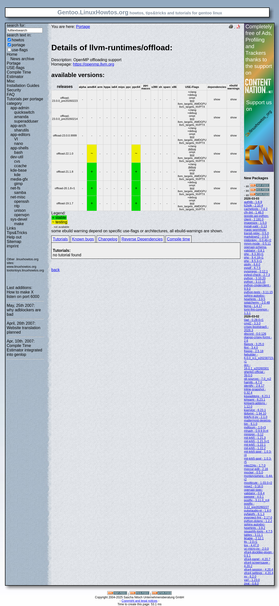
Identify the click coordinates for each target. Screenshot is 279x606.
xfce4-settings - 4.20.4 (258, 573)
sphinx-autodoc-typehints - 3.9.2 (254, 526)
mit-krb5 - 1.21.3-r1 (256, 441)
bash (18, 152)
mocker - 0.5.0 (253, 472)
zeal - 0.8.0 (251, 583)
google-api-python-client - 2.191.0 (256, 217)
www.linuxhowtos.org (21, 266)
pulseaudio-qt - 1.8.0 (257, 510)
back (55, 270)
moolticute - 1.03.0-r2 (258, 483)
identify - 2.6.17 (254, 386)
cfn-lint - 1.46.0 (254, 212)
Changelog (107, 239)
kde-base (18, 170)
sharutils (21, 130)
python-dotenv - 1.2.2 (258, 521)
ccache (20, 166)
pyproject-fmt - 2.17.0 (258, 517)
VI (16, 139)
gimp (18, 184)
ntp (17, 206)
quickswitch (24, 112)
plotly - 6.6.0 (252, 264)
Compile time (178, 239)
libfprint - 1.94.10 (255, 413)
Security (14, 90)
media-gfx (19, 179)
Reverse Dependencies (142, 239)
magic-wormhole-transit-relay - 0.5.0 (256, 231)
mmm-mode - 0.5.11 (257, 243)
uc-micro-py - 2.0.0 (256, 549)
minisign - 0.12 (253, 434)
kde (17, 175)
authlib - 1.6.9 (253, 202)
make (19, 224)
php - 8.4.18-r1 (254, 257)
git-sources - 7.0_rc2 (257, 379)
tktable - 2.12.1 (254, 538)
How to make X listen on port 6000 (23, 294)
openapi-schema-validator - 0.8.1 (255, 248)
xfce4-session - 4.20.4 (258, 569)
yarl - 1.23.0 (252, 580)
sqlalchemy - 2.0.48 (257, 302)
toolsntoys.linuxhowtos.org (25, 270)
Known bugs (83, 239)
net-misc (17, 197)
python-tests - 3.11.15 (258, 292)
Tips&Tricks (17, 233)
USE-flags (16, 68)
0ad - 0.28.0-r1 (254, 320)
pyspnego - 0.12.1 (256, 271)
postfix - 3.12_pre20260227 (256, 505)
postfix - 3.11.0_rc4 (256, 500)
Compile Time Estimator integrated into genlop (24, 350)
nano (18, 143)
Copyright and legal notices (140, 601)
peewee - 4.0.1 (254, 497)
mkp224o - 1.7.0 (255, 465)
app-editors (20, 134)
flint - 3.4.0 (251, 347)
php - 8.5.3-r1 (253, 261)
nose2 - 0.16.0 (253, 486)
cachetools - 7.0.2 (256, 209)
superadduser (26, 121)
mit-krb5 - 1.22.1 (255, 445)
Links (11, 228)
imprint (13, 246)
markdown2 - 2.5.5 (256, 236)
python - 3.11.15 (255, 282)
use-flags (20, 50)
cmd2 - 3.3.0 (252, 323)
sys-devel (18, 219)
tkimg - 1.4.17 (253, 306)
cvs (17, 161)
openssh (21, 201)
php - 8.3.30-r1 (254, 254)
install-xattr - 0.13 (255, 226)
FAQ (11, 94)
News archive (22, 59)
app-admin (19, 108)
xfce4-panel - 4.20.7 (257, 559)
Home (12, 54)
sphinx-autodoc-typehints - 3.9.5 (254, 297)
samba (20, 192)
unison (20, 210)
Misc (11, 81)
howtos (18, 40)
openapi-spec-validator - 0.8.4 (254, 491)
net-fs (15, 188)
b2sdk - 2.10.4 (253, 205)
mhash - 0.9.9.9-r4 (256, 431)
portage (18, 45)
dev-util (16, 157)
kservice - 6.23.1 (255, 410)
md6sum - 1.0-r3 (255, 427)
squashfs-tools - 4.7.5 (258, 531)
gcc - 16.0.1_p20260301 (256, 366)
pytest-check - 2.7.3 (257, 275)
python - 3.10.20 (255, 278)
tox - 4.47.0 (251, 545)
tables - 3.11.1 (253, 535)
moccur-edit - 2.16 (256, 469)
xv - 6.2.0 (250, 576)
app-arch (18, 126)
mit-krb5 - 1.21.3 (255, 438)
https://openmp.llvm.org (93, 64)
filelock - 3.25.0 (254, 344)
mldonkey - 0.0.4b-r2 (257, 240)
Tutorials (60, 239)
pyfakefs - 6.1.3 (254, 514)
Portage (14, 63)
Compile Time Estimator (19, 74)
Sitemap (14, 241)
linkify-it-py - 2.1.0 (255, 417)
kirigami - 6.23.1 (254, 399)
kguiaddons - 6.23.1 (257, 396)
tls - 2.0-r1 (250, 542)
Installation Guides (23, 85)
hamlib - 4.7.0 (253, 382)
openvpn (21, 215)
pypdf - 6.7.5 (252, 268)
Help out (14, 237)
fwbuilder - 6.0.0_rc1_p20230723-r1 (259, 358)
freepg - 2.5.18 (253, 351)
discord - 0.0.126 (255, 334)
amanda (21, 117)
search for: (16, 25)
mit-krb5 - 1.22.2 (255, 448)
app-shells (19, 148)
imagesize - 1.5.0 (255, 223)
